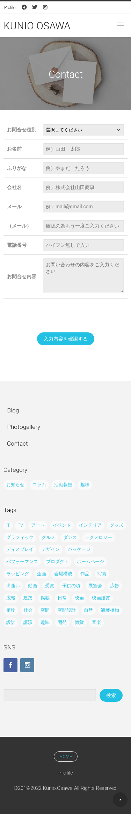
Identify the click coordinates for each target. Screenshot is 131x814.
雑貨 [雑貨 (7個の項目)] (79, 622)
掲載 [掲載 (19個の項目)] (45, 597)
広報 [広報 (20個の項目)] (10, 597)
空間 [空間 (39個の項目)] (45, 610)
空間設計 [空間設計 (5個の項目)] (67, 610)
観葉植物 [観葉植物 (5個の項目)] (110, 610)
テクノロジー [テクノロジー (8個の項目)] (98, 537)
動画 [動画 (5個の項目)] (32, 585)
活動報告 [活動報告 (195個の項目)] (63, 484)
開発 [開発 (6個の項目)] (62, 622)
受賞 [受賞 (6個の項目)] (49, 585)
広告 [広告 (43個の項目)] (114, 585)
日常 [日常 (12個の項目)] (62, 597)
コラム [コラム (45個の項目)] (39, 484)
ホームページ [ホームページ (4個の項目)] (90, 561)
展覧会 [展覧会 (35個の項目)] (95, 585)
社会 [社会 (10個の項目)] (27, 610)
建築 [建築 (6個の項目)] (27, 597)
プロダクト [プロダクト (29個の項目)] (57, 561)
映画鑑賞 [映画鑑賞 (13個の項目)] (101, 597)
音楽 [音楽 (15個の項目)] (96, 622)
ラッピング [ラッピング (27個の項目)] (17, 573)
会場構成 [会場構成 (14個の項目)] (63, 573)
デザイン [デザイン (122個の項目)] (51, 549)
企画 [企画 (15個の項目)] (41, 573)
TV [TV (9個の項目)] (20, 525)
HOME (65, 756)
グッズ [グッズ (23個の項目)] (116, 525)
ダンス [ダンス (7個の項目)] (70, 537)
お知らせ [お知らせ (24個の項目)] (15, 484)
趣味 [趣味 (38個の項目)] (84, 484)
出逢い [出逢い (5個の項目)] (13, 585)
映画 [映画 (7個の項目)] (79, 597)
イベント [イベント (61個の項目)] (62, 525)
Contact (17, 443)
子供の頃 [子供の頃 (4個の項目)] (71, 585)
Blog (13, 410)
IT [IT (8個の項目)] (8, 525)
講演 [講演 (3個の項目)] (27, 622)
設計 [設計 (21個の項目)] (10, 622)
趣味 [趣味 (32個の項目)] (45, 622)
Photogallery (23, 426)
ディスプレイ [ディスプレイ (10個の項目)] (20, 549)
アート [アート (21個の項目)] (38, 525)
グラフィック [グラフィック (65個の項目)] (20, 537)
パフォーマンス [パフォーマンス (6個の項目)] (22, 561)
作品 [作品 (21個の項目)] (84, 573)
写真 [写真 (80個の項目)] (102, 573)
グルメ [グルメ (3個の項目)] (48, 537)
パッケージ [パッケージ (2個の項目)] (79, 549)
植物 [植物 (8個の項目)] (10, 610)
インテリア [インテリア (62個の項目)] (90, 525)
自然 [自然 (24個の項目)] (88, 610)
